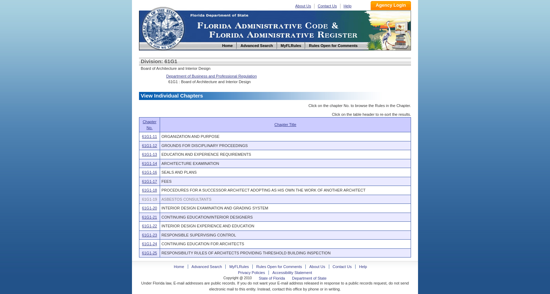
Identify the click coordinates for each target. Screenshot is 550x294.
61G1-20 (149, 208)
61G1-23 (149, 235)
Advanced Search (207, 267)
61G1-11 (149, 136)
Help (348, 6)
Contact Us (327, 6)
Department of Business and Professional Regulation (211, 76)
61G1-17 (149, 181)
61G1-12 (149, 145)
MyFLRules (239, 267)
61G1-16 (149, 172)
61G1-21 (149, 217)
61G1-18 (149, 190)
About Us (303, 6)
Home (163, 27)
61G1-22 (149, 226)
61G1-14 (149, 163)
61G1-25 (149, 253)
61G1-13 (149, 154)
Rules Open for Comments (279, 267)
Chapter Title (285, 124)
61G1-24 (149, 244)
